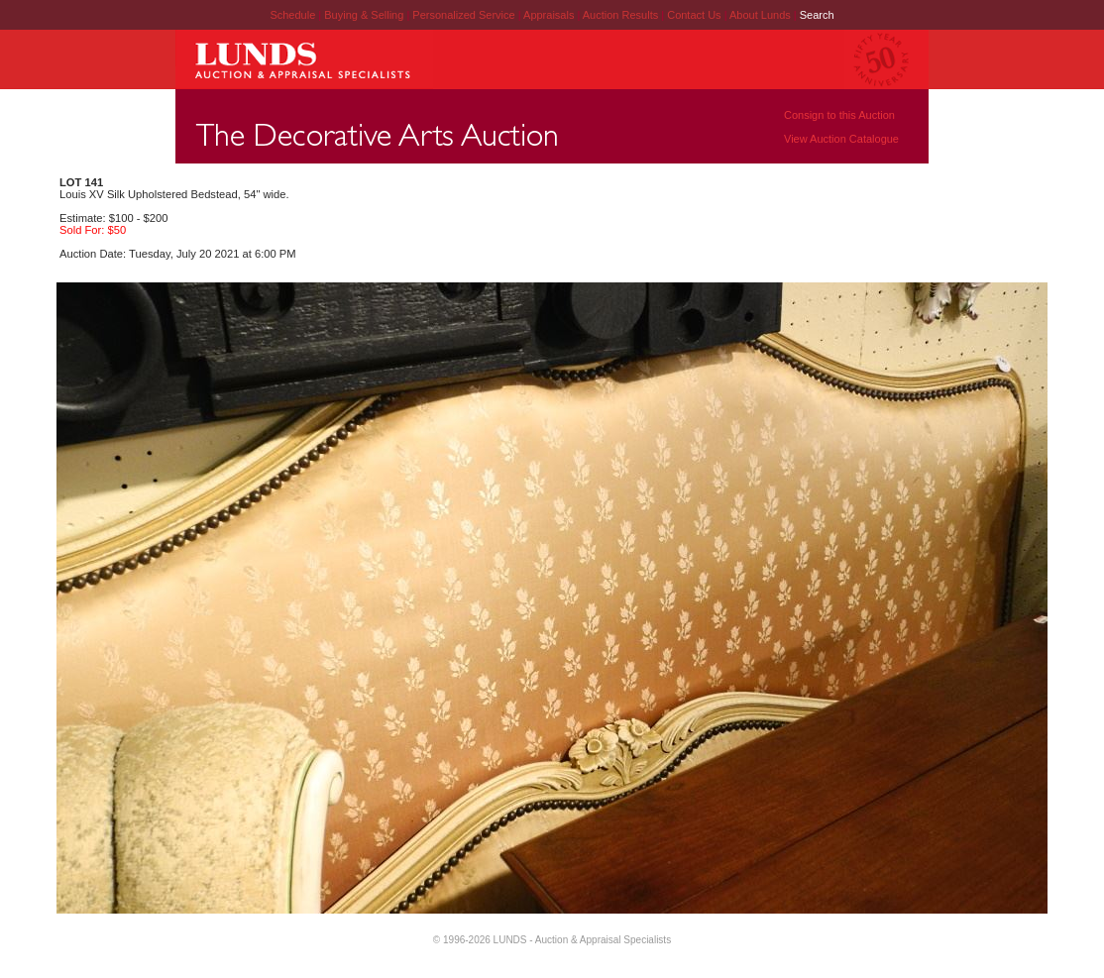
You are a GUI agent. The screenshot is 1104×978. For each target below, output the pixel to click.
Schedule (292, 15)
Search (817, 15)
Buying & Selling (365, 15)
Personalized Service (464, 15)
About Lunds (761, 15)
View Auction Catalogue (841, 139)
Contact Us (693, 15)
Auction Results (622, 15)
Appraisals (550, 15)
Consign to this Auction (839, 115)
